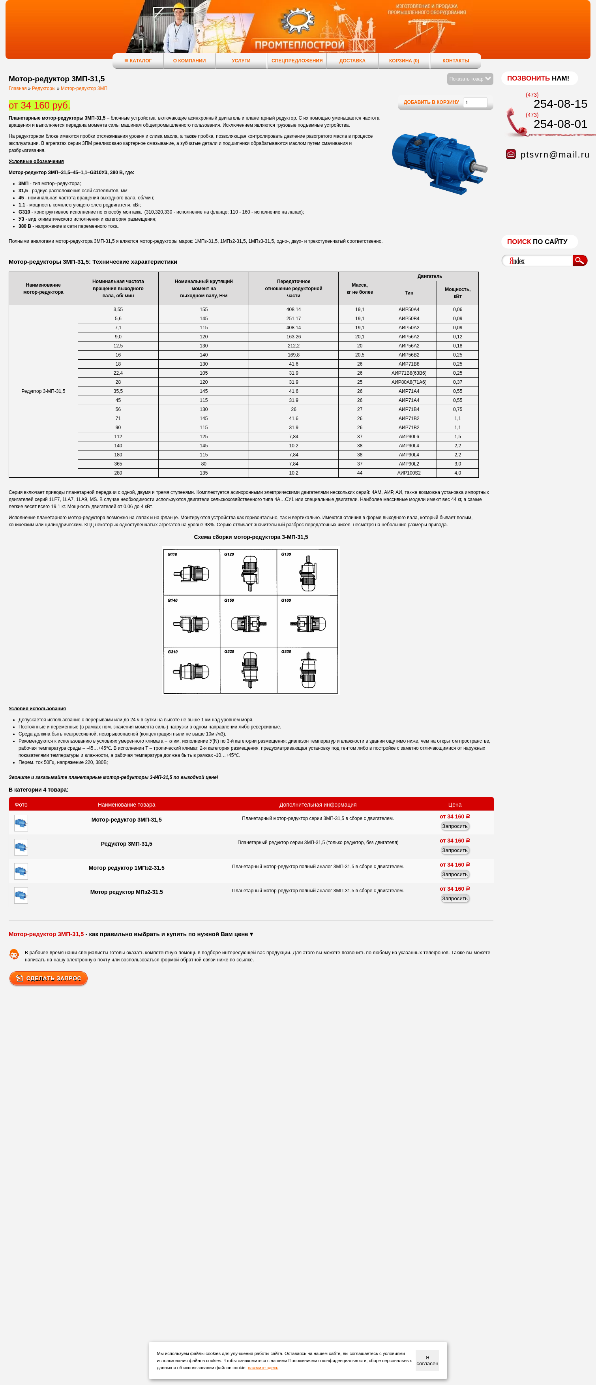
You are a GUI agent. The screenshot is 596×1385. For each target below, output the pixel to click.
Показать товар (470, 79)
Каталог (138, 61)
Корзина (404, 61)
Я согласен (427, 1360)
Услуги (241, 61)
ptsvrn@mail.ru (555, 155)
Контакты (455, 61)
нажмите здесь (263, 1367)
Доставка (352, 61)
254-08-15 (561, 103)
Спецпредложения (297, 61)
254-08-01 (561, 123)
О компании (189, 61)
